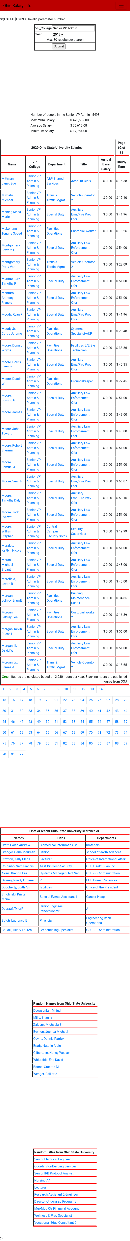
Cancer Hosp (95, 897)
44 (125, 711)
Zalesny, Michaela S (47, 1025)
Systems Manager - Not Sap (60, 873)
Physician (46, 920)
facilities (46, 887)
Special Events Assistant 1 (58, 897)
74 (125, 732)
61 (13, 732)
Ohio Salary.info (17, 5)
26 (99, 700)
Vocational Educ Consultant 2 (55, 1223)
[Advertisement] (65, 79)
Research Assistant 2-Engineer (56, 1194)
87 (108, 743)
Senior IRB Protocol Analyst (53, 1173)
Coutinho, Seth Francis (18, 866)
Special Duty (55, 214)
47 (21, 722)
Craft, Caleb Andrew (16, 845)
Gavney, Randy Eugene (18, 880)
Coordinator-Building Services (55, 1166)
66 (56, 732)
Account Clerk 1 (82, 181)
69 (82, 732)
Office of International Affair (106, 859)
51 (56, 722)
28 (117, 700)
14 (101, 689)
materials (93, 845)
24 (82, 700)
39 (82, 711)
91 (13, 754)
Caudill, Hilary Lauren (17, 930)
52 (65, 722)
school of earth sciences (103, 852)
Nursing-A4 (42, 1180)
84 (82, 743)
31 (13, 711)
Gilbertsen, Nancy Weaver (51, 1053)
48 (30, 722)
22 (65, 700)
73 (117, 732)
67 (65, 732)
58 (117, 722)
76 (13, 743)
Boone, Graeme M (46, 1067)
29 (125, 700)
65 (47, 732)
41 (99, 711)
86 (99, 743)
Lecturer (46, 859)
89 (125, 743)
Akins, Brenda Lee (14, 873)
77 (21, 743)
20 (47, 700)
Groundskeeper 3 (83, 381)
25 (91, 700)
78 (30, 743)
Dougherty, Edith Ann (16, 887)
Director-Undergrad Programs (55, 1201)
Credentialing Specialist (56, 930)
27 (108, 700)
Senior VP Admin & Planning (34, 181)
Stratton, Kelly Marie (16, 859)
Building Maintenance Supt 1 (80, 598)
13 (92, 689)
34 (39, 711)
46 (13, 722)
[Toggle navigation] (121, 6)
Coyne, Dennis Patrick (48, 1039)
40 (91, 711)
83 (73, 743)
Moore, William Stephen (7, 531)
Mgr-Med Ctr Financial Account (56, 1208)
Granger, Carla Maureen (18, 852)
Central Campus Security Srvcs (57, 531)
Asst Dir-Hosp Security (56, 866)
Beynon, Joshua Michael (50, 1032)
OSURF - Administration (103, 873)
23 (73, 700)
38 (73, 711)
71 (99, 732)
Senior (44, 852)
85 (91, 743)
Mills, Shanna (42, 1017)
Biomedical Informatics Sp (59, 845)
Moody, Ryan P (12, 314)
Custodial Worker (83, 231)
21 (56, 700)
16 (13, 700)
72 (108, 732)
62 (21, 732)
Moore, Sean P (12, 481)
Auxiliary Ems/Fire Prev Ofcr (81, 214)
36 (56, 711)
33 (30, 711)
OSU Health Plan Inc (100, 866)
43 (117, 711)
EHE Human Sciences (101, 880)
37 (65, 711)
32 (21, 711)
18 (30, 700)
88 (117, 743)
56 (99, 722)
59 (125, 722)
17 (21, 700)
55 (91, 722)
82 (65, 743)
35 (47, 711)
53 (73, 722)
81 (56, 743)
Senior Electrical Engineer (52, 1159)
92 (21, 754)
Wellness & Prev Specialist (53, 1215)
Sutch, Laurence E (14, 920)
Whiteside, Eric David (48, 1060)
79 (39, 743)
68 (73, 732)
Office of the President (102, 887)
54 (82, 722)
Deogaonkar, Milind (47, 1010)
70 (91, 732)
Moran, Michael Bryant (7, 564)
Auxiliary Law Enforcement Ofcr (80, 247)
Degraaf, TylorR (12, 909)
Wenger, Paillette (45, 1074)
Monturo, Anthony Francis (8, 298)
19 (39, 700)
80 (47, 743)
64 (39, 732)
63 (30, 732)
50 (47, 722)
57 (108, 722)
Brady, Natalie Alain (47, 1046)
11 (75, 689)
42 (108, 711)
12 (83, 689)
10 (66, 689)
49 (39, 722)
